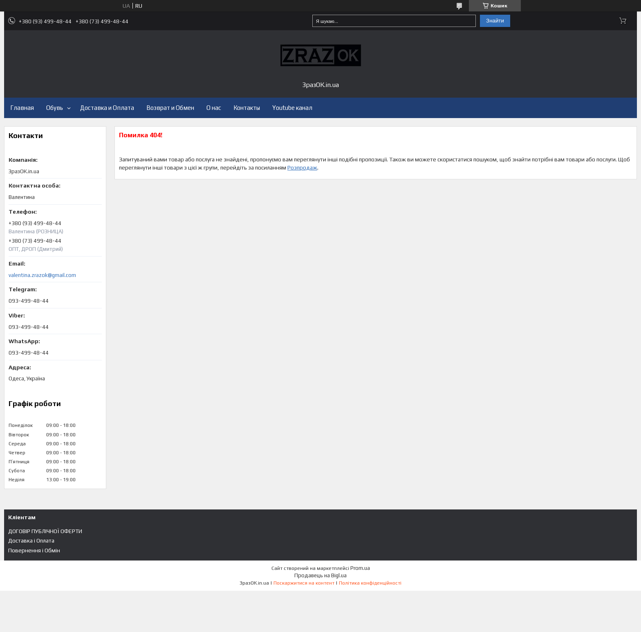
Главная (22, 107)
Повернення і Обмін (34, 550)
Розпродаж (302, 167)
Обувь (54, 107)
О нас (213, 107)
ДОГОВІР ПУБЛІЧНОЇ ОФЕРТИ (45, 531)
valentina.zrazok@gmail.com (42, 275)
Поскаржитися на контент (303, 583)
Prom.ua (360, 568)
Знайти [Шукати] (495, 21)
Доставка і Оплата (31, 540)
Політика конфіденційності (370, 583)
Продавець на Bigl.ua (320, 575)
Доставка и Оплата (107, 107)
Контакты (246, 107)
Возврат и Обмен (170, 107)
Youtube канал (292, 107)
